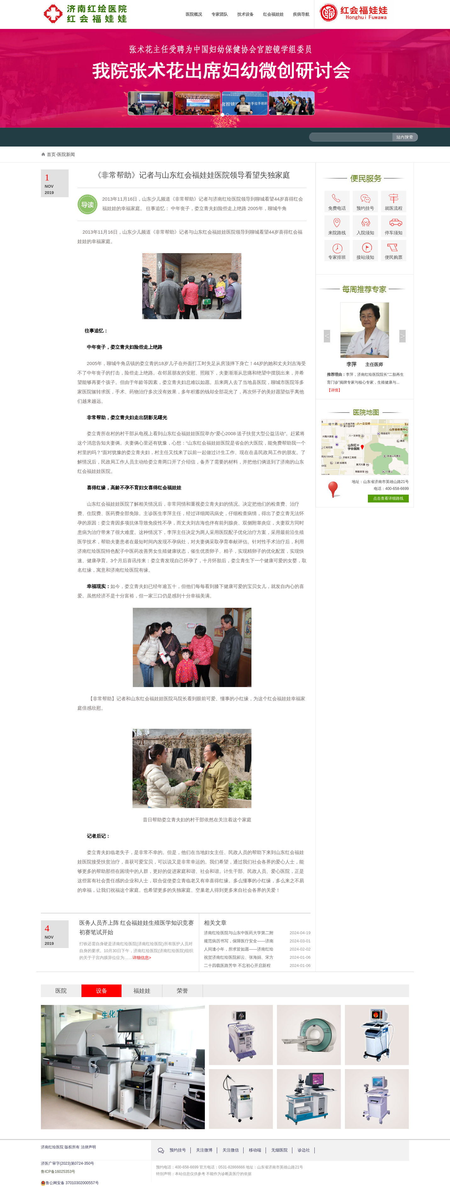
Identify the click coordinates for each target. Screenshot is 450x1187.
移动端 (255, 1150)
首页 (51, 154)
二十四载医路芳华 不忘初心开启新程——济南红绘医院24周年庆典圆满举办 (239, 965)
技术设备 (245, 14)
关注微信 (230, 1150)
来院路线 (337, 226)
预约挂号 (365, 202)
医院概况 (194, 14)
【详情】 (334, 390)
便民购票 (393, 252)
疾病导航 (301, 14)
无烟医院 (279, 1150)
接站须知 (365, 251)
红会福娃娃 (273, 14)
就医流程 (393, 202)
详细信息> (141, 957)
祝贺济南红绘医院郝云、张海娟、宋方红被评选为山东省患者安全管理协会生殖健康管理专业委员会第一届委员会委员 (238, 957)
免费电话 (337, 202)
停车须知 (394, 227)
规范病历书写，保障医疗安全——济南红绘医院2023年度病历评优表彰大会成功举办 (239, 941)
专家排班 (337, 252)
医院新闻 (66, 154)
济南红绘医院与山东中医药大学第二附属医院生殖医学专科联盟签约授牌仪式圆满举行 (238, 933)
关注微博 (204, 1150)
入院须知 (365, 226)
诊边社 (304, 1150)
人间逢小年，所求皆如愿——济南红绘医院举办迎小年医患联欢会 (238, 949)
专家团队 (219, 14)
